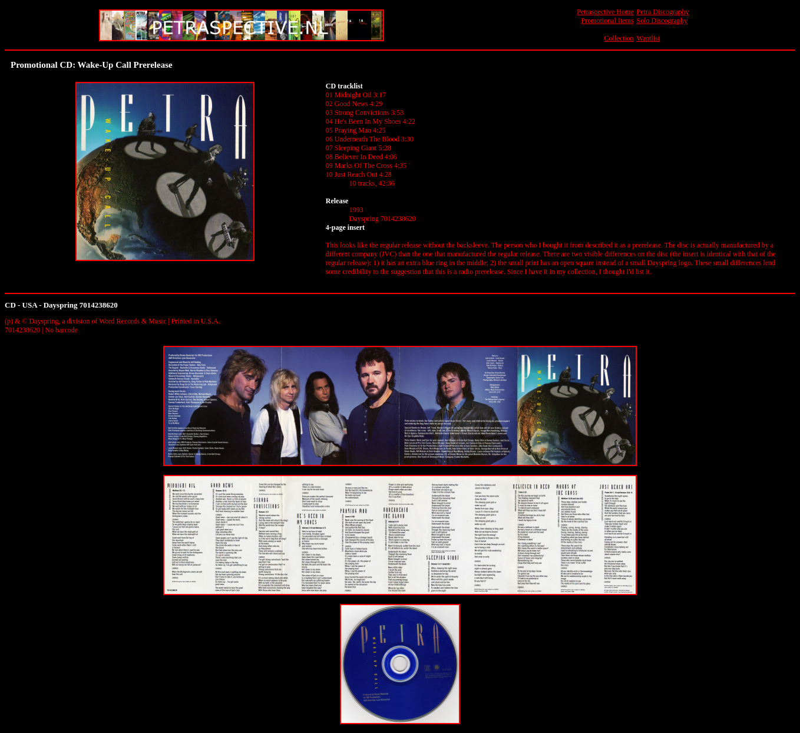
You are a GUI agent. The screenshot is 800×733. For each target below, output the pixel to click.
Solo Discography (662, 20)
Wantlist (648, 38)
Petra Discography (663, 12)
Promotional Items (607, 20)
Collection (619, 38)
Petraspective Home (605, 12)
